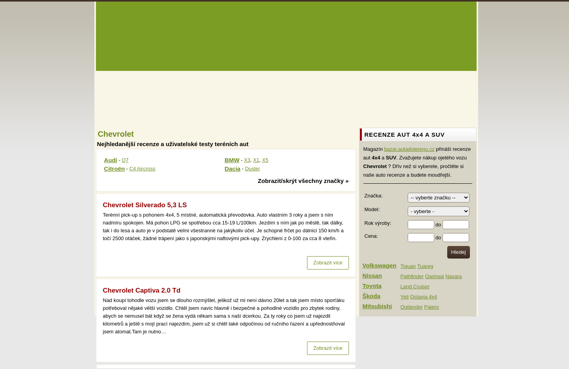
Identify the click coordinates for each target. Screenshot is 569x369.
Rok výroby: (378, 223)
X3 (247, 160)
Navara (453, 276)
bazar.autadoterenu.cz (409, 149)
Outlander (412, 307)
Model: (372, 209)
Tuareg (425, 266)
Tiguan (408, 266)
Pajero (431, 307)
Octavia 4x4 (423, 297)
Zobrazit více (327, 263)
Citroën (114, 168)
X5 (265, 160)
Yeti (405, 297)
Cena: (371, 236)
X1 (256, 160)
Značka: (374, 196)
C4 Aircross (142, 169)
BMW (232, 160)
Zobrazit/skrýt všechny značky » (303, 180)
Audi (110, 160)
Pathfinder (412, 276)
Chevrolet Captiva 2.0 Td (142, 290)
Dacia (233, 168)
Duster (252, 169)
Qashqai (434, 276)
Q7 (125, 160)
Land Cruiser (415, 286)
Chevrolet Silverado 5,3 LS (145, 205)
